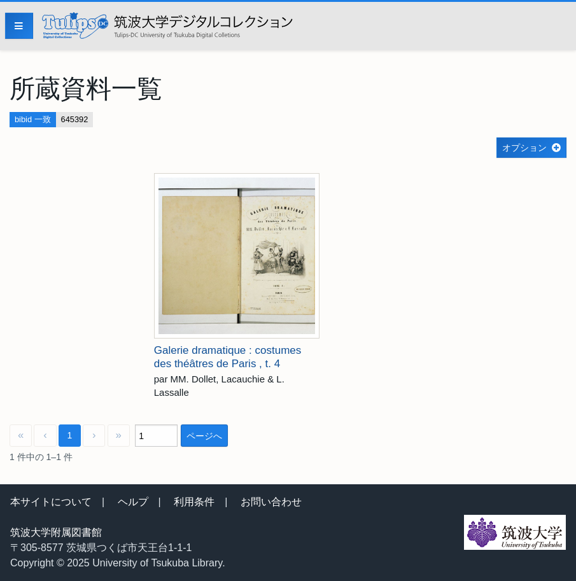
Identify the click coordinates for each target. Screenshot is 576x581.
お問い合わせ (271, 501)
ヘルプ (133, 501)
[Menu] (19, 26)
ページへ (204, 436)
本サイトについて (51, 501)
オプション (524, 148)
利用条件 (194, 501)
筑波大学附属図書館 (56, 532)
